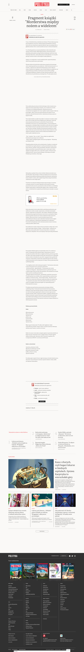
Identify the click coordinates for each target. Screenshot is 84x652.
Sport (61, 595)
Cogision (49, 649)
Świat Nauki (10, 594)
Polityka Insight (15, 649)
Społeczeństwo (63, 592)
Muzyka (27, 602)
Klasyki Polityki (63, 597)
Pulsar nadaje (46, 614)
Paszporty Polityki (29, 612)
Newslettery (62, 585)
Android (46, 638)
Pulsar (27, 622)
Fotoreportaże (63, 589)
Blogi (46, 10)
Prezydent (10, 614)
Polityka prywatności (30, 637)
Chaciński (45, 590)
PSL (9, 609)
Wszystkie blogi (46, 594)
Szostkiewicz (45, 589)
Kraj (20, 10)
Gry (26, 611)
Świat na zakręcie (46, 604)
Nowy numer (14, 10)
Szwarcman (45, 587)
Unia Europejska (11, 622)
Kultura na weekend (47, 602)
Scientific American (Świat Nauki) (33, 624)
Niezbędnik (10, 597)
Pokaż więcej (42, 531)
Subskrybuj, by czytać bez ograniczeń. (36, 37)
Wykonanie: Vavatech (58, 649)
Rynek (30, 10)
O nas (61, 606)
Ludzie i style (63, 587)
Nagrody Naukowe (29, 627)
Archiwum (62, 601)
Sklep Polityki (63, 607)
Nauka (41, 10)
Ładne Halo (52, 649)
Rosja (9, 627)
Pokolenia (61, 10)
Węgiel (27, 589)
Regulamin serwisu (29, 633)
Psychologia (45, 609)
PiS (9, 605)
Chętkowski (45, 592)
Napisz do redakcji (11, 637)
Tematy (61, 604)
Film (27, 604)
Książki (27, 600)
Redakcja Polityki (11, 633)
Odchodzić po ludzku (64, 594)
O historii (45, 607)
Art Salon (28, 616)
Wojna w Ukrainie (12, 621)
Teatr (27, 609)
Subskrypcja (63, 555)
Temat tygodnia (46, 600)
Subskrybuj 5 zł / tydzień (63, 4)
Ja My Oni (10, 595)
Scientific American (12, 590)
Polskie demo (46, 612)
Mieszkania (28, 585)
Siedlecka (45, 585)
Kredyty (27, 592)
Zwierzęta (62, 599)
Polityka (10, 585)
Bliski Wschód (11, 626)
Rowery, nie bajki (46, 611)
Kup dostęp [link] (42, 401)
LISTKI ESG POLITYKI (30, 594)
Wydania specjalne (12, 587)
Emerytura (28, 590)
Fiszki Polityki (62, 638)
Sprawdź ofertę (53, 203)
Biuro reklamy (11, 635)
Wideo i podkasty (53, 10)
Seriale (27, 605)
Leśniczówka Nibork (22, 649)
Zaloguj (72, 4)
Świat (25, 10)
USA (9, 624)
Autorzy (62, 602)
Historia (62, 590)
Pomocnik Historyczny (13, 589)
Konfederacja (11, 612)
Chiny (9, 629)
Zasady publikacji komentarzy (31, 635)
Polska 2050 (10, 611)
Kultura (35, 10)
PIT (26, 587)
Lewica (9, 607)
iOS (43, 638)
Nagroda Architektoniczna (31, 614)
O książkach (45, 605)
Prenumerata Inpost (55, 555)
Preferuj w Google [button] (70, 29)
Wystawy (27, 607)
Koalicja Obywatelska (12, 604)
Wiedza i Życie (11, 592)
